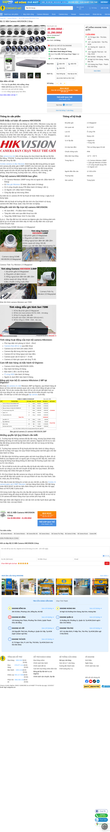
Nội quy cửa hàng (65, 660)
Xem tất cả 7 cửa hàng (67, 663)
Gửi (107, 563)
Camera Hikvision (43, 14)
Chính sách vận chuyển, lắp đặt (44, 676)
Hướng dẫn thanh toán (66, 666)
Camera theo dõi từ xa (12, 346)
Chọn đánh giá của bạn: (15, 563)
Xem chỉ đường (48, 608)
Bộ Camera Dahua (44, 533)
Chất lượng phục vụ (66, 669)
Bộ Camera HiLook (83, 533)
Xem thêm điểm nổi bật (8, 95)
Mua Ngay (64, 90)
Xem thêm (104, 576)
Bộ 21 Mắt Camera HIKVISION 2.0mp (16, 21)
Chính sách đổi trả (39, 666)
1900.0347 (19, 660)
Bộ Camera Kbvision (19, 533)
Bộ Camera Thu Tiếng (57, 533)
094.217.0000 (19, 675)
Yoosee (73, 14)
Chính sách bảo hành (40, 663)
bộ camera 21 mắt (14, 386)
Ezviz (54, 14)
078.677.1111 (19, 665)
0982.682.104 (19, 680)
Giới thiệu (88, 660)
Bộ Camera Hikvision (6, 533)
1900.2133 (19, 670)
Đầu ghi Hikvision (13, 184)
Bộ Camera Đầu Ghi (32, 533)
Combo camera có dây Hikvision (12, 164)
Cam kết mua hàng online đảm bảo (45, 669)
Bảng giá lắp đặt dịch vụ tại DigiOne (42, 673)
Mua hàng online (39, 660)
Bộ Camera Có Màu (70, 533)
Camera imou (63, 14)
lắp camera (33, 394)
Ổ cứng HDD (9, 374)
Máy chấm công (28, 14)
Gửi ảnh (106, 556)
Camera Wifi (93, 533)
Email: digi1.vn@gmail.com (8, 687)
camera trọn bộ (9, 156)
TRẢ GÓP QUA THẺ (64, 98)
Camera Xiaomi (84, 14)
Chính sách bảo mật (92, 666)
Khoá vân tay (97, 14)
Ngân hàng (89, 663)
